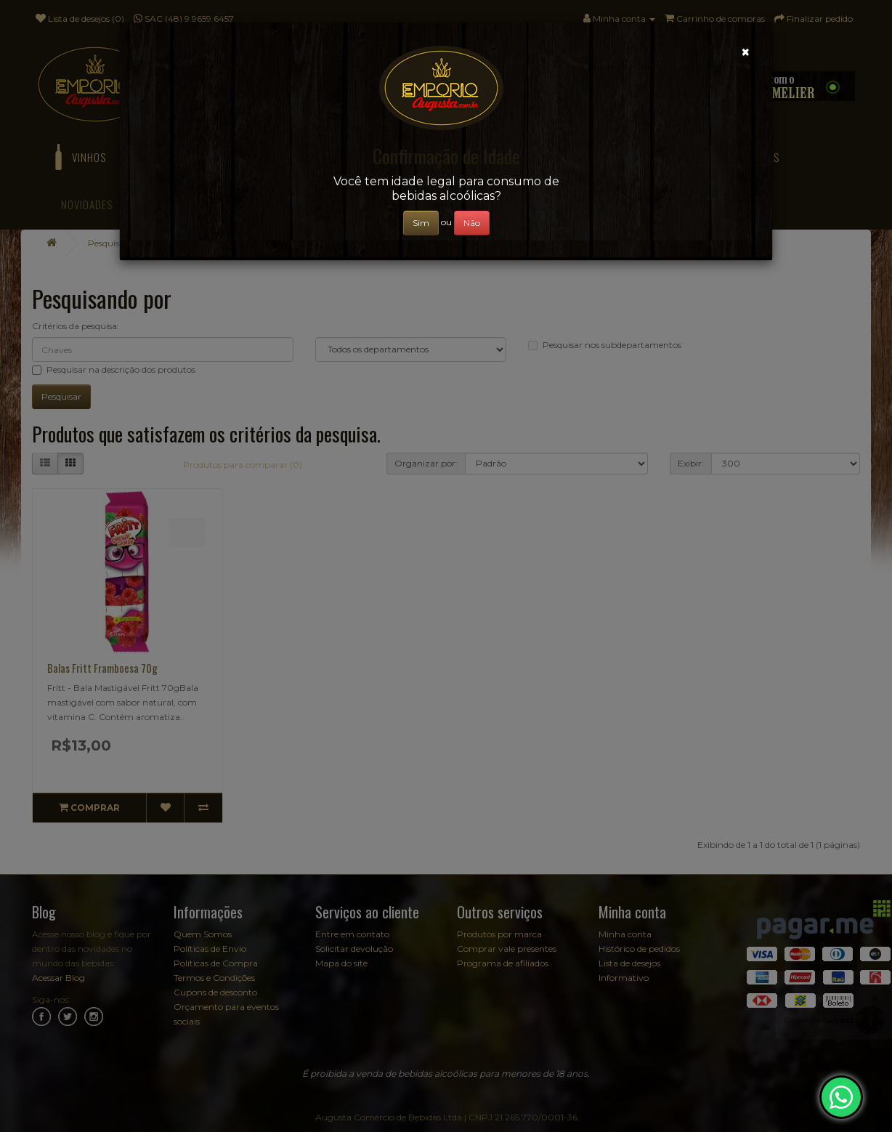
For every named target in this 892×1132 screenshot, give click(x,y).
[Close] (745, 52)
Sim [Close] (421, 222)
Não (471, 222)
